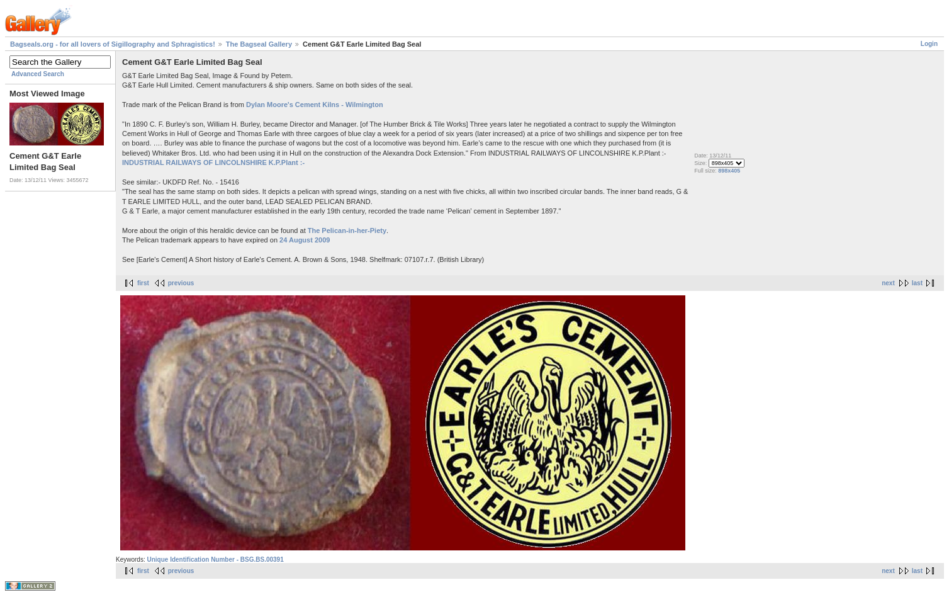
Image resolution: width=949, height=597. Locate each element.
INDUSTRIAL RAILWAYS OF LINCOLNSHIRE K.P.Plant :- (213, 162)
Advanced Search (37, 74)
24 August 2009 (304, 240)
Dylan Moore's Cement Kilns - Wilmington (314, 104)
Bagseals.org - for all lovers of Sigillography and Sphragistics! (112, 44)
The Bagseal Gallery (259, 44)
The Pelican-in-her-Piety (347, 230)
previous (181, 283)
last (917, 283)
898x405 (729, 171)
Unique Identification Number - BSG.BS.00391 (215, 559)
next (888, 283)
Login (929, 43)
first (143, 283)
